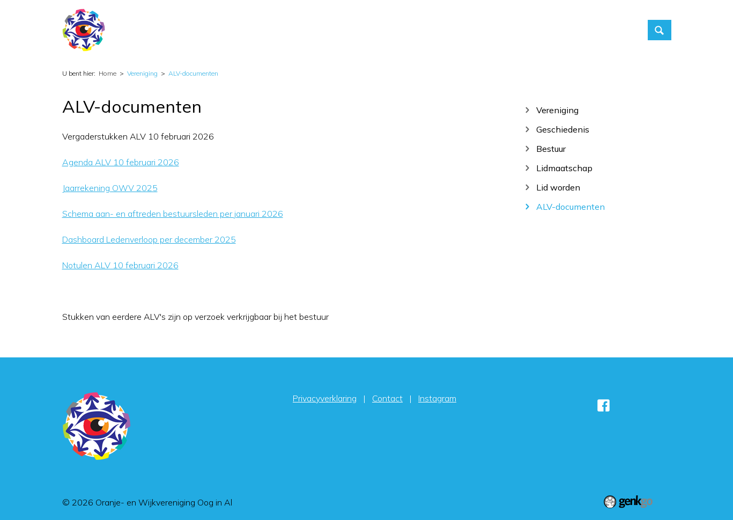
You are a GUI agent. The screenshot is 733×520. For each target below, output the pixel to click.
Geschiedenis (562, 129)
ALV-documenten (193, 73)
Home (315, 30)
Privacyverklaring (325, 398)
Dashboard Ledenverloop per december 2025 (149, 239)
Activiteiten (359, 30)
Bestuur (551, 148)
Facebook (603, 405)
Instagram (437, 398)
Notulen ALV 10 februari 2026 (120, 265)
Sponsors (610, 30)
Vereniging (418, 30)
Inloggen (559, 30)
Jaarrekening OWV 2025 (110, 187)
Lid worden (558, 187)
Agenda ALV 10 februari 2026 (120, 162)
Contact (510, 30)
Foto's (466, 30)
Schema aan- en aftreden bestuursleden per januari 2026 (172, 213)
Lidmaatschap (564, 168)
